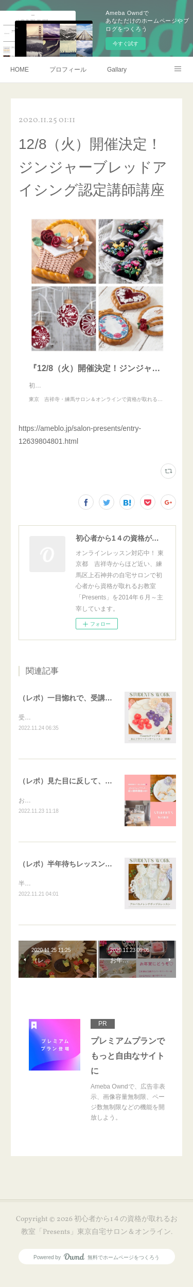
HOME (19, 69)
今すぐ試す (125, 43)
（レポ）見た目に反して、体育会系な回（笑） (94, 792)
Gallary (117, 69)
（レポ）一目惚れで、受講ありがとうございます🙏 (102, 708)
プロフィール (67, 69)
